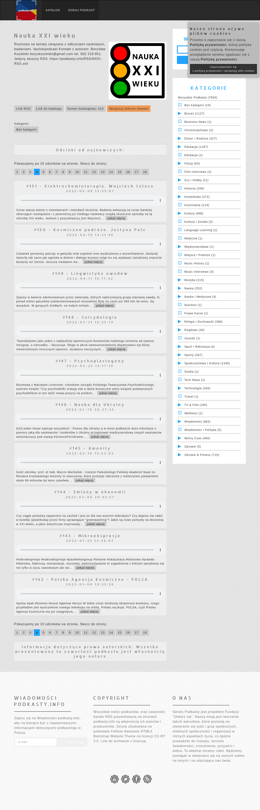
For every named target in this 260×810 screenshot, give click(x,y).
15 (120, 172)
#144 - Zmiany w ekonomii (90, 491)
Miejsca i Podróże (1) (200, 255)
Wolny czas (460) (197, 438)
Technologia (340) (197, 388)
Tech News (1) (194, 380)
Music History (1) (196, 263)
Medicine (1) (193, 238)
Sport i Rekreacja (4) (199, 346)
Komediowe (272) (197, 196)
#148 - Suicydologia (90, 317)
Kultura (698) (194, 213)
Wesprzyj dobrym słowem (128, 108)
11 (86, 172)
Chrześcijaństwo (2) (198, 130)
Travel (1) (191, 396)
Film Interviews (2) (197, 171)
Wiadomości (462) (197, 421)
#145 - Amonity (90, 448)
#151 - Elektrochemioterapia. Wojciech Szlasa (90, 186)
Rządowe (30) (194, 330)
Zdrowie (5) (192, 446)
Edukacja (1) (193, 155)
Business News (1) (198, 121)
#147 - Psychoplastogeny (90, 360)
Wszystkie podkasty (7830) (197, 97)
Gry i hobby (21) (196, 180)
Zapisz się (72, 742)
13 (103, 172)
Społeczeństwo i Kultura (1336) (207, 363)
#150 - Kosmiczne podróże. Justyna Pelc (90, 229)
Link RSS (23, 108)
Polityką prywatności (208, 45)
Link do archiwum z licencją (123, 741)
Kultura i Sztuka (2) (198, 221)
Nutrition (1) (193, 305)
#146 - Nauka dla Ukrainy (90, 404)
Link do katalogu (49, 108)
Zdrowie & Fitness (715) (201, 454)
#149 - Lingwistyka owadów (90, 273)
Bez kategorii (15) (197, 105)
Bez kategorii (26, 129)
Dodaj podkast (81, 10)
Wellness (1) (193, 413)
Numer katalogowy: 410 (85, 108)
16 (128, 172)
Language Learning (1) (201, 230)
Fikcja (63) (192, 163)
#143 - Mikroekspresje (90, 535)
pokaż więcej (116, 218)
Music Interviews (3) (199, 271)
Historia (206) (194, 188)
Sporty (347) (193, 355)
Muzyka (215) (194, 280)
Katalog (53, 10)
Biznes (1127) (194, 113)
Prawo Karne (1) (196, 313)
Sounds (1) (192, 338)
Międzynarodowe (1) (199, 246)
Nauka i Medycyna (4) (200, 296)
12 (94, 172)
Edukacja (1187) (196, 146)
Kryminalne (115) (196, 205)
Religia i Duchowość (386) (203, 321)
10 (77, 172)
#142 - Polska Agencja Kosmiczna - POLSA (90, 579)
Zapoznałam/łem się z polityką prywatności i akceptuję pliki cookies (223, 69)
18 (145, 172)
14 (111, 172)
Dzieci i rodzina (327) (200, 138)
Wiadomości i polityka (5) (203, 429)
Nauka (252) (193, 288)
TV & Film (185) (195, 405)
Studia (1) (191, 371)
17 (137, 172)
